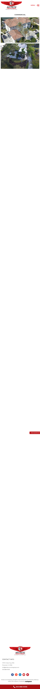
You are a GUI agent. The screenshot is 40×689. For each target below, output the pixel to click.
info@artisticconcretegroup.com (10, 667)
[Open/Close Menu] (38, 5)
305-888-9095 (6, 669)
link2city (36, 679)
